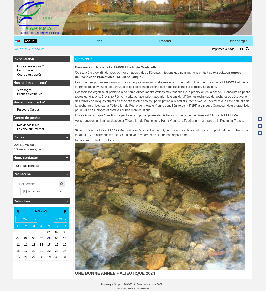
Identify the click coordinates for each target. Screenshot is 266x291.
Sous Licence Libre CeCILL (151, 284)
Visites (41, 137)
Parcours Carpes (28, 109)
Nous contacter (27, 70)
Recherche (41, 174)
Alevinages (24, 90)
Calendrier (41, 201)
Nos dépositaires (28, 125)
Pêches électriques (29, 94)
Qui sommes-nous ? (30, 66)
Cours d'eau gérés (29, 74)
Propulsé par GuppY (111, 284)
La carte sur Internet (30, 129)
